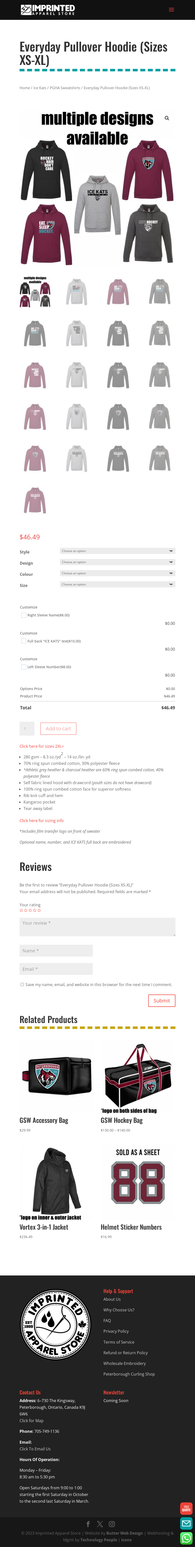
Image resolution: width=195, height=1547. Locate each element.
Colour (26, 574)
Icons (126, 1540)
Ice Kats (39, 87)
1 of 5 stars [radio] (21, 910)
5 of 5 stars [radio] (39, 910)
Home (25, 87)
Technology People (98, 1540)
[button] (167, 118)
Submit (162, 1000)
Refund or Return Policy (125, 1352)
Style (24, 552)
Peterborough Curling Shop (129, 1374)
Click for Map (32, 1420)
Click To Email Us (35, 1449)
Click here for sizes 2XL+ (42, 746)
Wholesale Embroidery (124, 1363)
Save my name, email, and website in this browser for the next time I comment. (98, 984)
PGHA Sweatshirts (65, 87)
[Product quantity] (27, 729)
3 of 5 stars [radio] (30, 910)
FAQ (107, 1320)
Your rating (30, 905)
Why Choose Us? (118, 1310)
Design (26, 563)
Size (23, 585)
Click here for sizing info (42, 820)
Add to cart (58, 728)
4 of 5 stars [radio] (34, 910)
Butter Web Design (124, 1533)
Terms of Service (118, 1342)
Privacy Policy (116, 1331)
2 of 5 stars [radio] (25, 910)
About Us (112, 1299)
